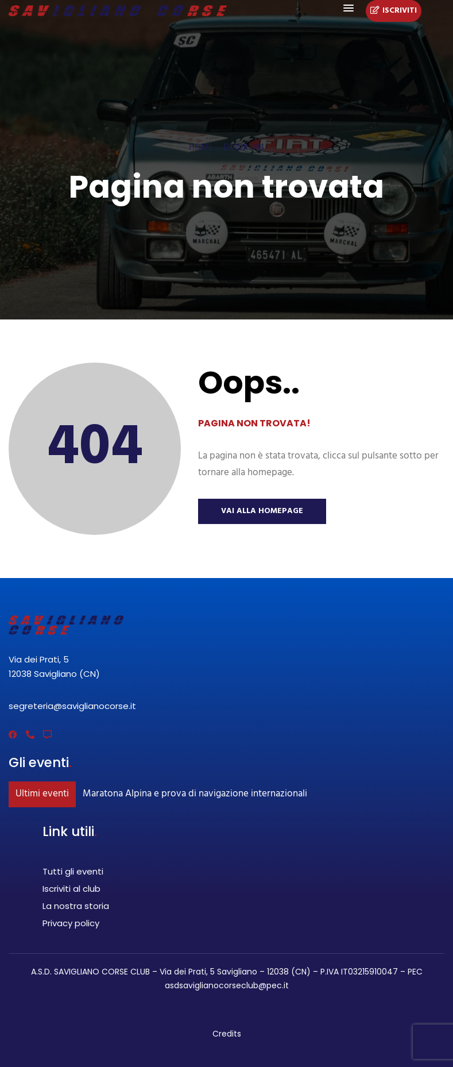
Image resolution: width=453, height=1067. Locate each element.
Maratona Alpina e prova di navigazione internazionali (195, 794)
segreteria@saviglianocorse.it (72, 706)
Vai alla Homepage (262, 511)
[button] (348, 9)
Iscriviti (393, 11)
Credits (226, 1033)
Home (201, 148)
